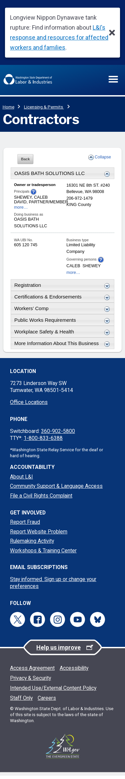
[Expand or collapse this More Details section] (105, 344)
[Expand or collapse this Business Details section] (105, 174)
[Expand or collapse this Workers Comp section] (105, 309)
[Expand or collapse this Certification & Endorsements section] (105, 297)
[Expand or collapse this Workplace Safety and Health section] (105, 332)
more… (21, 207)
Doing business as (28, 214)
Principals (25, 192)
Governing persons (85, 260)
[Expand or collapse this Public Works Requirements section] (105, 320)
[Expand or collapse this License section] (105, 286)
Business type (77, 240)
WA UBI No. (23, 240)
